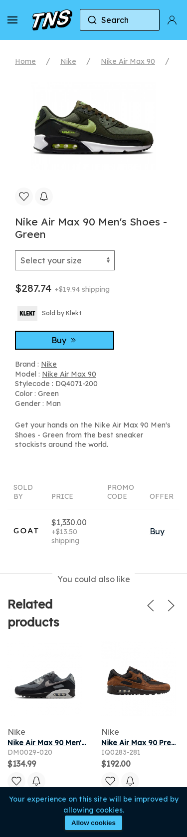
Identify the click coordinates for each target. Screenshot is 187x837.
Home (25, 61)
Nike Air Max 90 (128, 61)
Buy (64, 340)
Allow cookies (93, 823)
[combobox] (120, 20)
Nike (68, 61)
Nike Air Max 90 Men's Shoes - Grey (69, 742)
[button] (12, 20)
